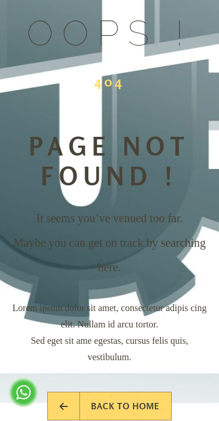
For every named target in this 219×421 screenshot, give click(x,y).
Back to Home (110, 406)
